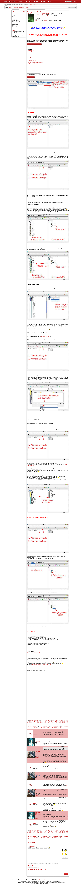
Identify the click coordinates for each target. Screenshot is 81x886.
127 (54, 725)
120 (41, 725)
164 (47, 727)
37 (40, 721)
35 (37, 721)
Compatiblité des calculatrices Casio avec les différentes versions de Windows (42, 46)
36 (38, 721)
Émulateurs (27, 7)
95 (37, 723)
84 (63, 722)
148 (52, 726)
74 (49, 722)
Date (24, 11)
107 (58, 723)
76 (52, 722)
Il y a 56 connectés (40, 879)
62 (33, 722)
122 (45, 725)
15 (50, 720)
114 (30, 725)
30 (30, 721)
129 (58, 725)
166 (50, 727)
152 (59, 726)
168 (54, 727)
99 (43, 723)
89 (29, 723)
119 (39, 725)
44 (49, 721)
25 (64, 720)
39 (42, 721)
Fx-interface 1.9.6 (15, 26)
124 (48, 725)
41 (45, 721)
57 (67, 721)
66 (38, 722)
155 (65, 726)
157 (34, 727)
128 (56, 725)
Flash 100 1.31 (14, 19)
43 (48, 721)
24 (63, 720)
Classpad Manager (15, 24)
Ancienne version (31, 77)
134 (67, 725)
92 (33, 723)
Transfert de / (32, 50)
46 (52, 721)
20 (57, 720)
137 (32, 726)
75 (51, 722)
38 (41, 721)
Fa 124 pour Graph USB (16, 21)
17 (53, 720)
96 (39, 723)
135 (28, 726)
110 (63, 723)
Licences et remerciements (64, 879)
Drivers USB (14, 16)
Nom (13, 11)
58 (27, 722)
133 (65, 725)
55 (64, 721)
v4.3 (18, 879)
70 (44, 722)
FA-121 (13, 14)
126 (52, 725)
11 (45, 720)
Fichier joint (66, 780)
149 (54, 726)
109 (61, 723)
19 (56, 720)
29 (29, 721)
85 (64, 722)
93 (35, 723)
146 (48, 726)
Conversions (30, 52)
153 (61, 726)
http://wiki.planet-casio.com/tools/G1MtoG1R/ (35, 652)
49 (56, 721)
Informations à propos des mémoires (34, 44)
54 (63, 721)
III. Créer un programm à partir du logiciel (35, 62)
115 (32, 725)
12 (46, 720)
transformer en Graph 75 (45, 336)
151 (58, 726)
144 (45, 726)
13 (48, 720)
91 (32, 723)
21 (59, 720)
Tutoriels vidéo (30, 54)
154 (63, 726)
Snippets (16, 7)
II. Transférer (30, 61)
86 (66, 722)
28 (27, 721)
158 (36, 727)
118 (37, 725)
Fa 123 (13, 25)
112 (67, 723)
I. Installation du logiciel (32, 60)
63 (34, 722)
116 (34, 725)
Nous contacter (47, 879)
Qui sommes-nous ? (54, 879)
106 (56, 723)
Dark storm (37, 751)
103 (50, 723)
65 (37, 722)
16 (52, 720)
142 (41, 726)
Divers (14, 7)
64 (36, 722)
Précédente (32, 720)
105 (54, 723)
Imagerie (10, 7)
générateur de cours (46, 519)
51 (59, 721)
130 (59, 725)
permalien (52, 199)
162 (43, 727)
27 (67, 720)
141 (39, 726)
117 (36, 725)
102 (48, 723)
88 (28, 723)
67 (40, 722)
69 (42, 722)
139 (36, 726)
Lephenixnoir (38, 738)
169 (56, 727)
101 (47, 723)
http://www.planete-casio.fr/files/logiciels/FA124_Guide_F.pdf (43, 664)
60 (30, 722)
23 (61, 720)
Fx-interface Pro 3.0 (15, 20)
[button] (20, 1)
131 (61, 725)
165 (48, 727)
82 (60, 722)
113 (28, 725)
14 (49, 720)
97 (40, 723)
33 (34, 721)
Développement (21, 7)
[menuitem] (20, 1)
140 (37, 726)
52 (60, 721)
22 (60, 720)
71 (45, 722)
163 (45, 727)
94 (36, 723)
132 (63, 725)
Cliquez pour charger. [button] (32, 4)
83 (62, 722)
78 (55, 722)
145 (47, 726)
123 (47, 725)
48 (55, 721)
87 (67, 722)
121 (43, 725)
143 (43, 726)
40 (44, 721)
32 (33, 721)
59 (29, 722)
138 (34, 726)
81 (59, 722)
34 (36, 721)
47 (53, 721)
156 (67, 726)
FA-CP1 (13, 15)
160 (39, 727)
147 (50, 726)
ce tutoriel (62, 28)
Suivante (60, 727)
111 (65, 723)
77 (53, 722)
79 (56, 722)
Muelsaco (37, 14)
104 (52, 723)
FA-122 (13, 12)
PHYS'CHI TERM (33, 465)
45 (51, 721)
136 (30, 726)
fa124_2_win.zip (46, 20)
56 (66, 721)
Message (36, 20)
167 (52, 727)
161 (41, 727)
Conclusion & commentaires (33, 64)
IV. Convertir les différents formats (34, 63)
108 (59, 723)
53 (62, 721)
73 (48, 722)
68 (41, 722)
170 (58, 727)
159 (37, 727)
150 (56, 726)
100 (45, 723)
